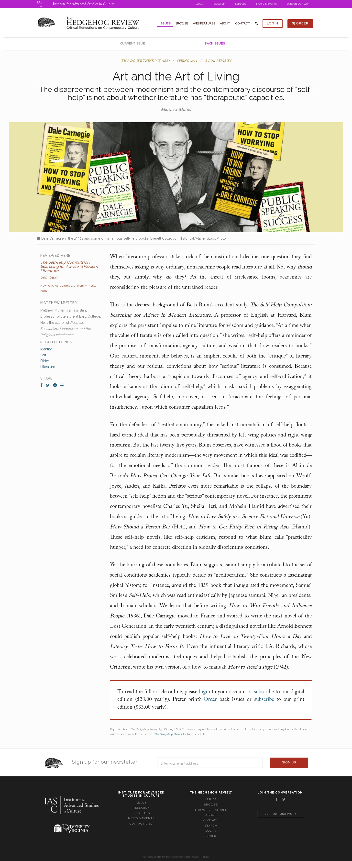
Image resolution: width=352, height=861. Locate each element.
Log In (210, 830)
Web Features (204, 23)
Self (43, 355)
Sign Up (289, 762)
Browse (182, 23)
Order (300, 23)
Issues (165, 23)
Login (272, 23)
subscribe (264, 692)
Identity (46, 349)
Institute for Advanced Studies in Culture (83, 4)
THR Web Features (211, 810)
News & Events (266, 3)
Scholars (240, 3)
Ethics (45, 361)
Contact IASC (141, 823)
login (204, 692)
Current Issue (132, 43)
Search (210, 825)
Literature (47, 367)
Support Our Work (298, 3)
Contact (242, 23)
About (199, 3)
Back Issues (215, 43)
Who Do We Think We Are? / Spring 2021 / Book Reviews (176, 60)
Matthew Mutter (176, 110)
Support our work (281, 814)
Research (218, 3)
